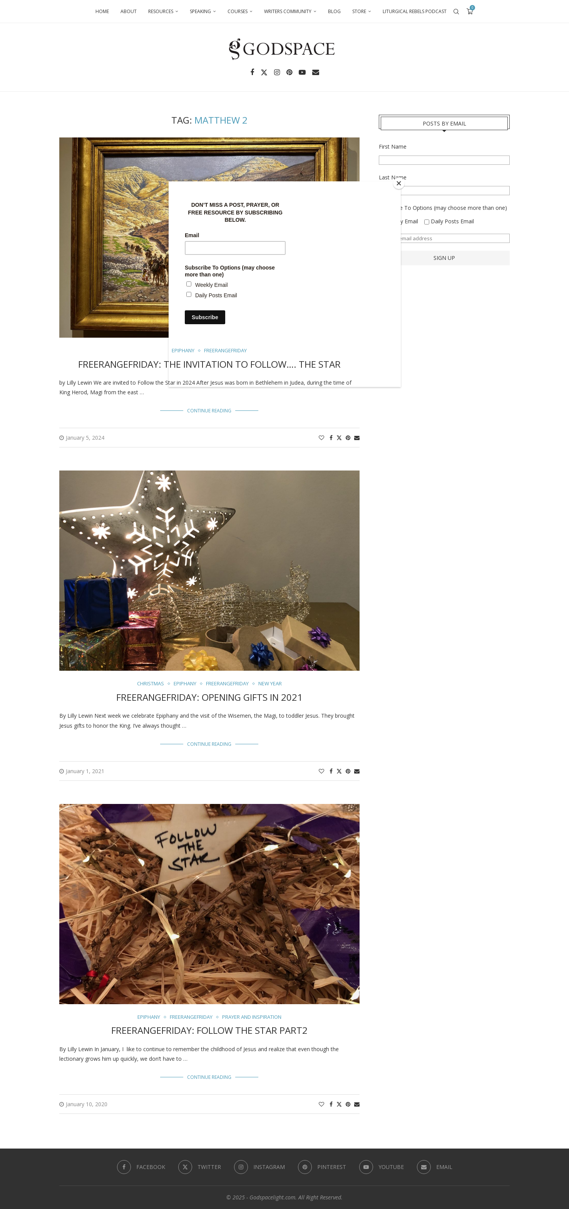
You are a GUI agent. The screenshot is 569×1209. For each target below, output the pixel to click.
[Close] (399, 183)
